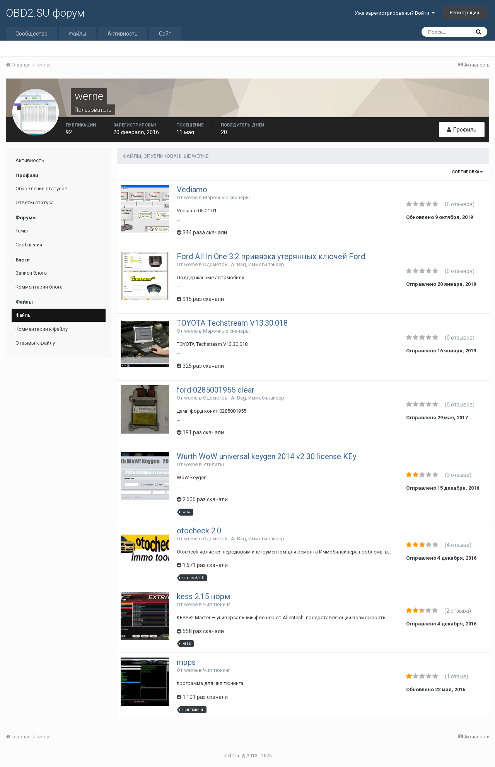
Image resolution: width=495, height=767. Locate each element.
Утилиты (213, 464)
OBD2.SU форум (45, 13)
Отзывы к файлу (35, 343)
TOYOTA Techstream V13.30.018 (232, 323)
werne (191, 197)
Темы (21, 231)
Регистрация (464, 12)
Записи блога (31, 273)
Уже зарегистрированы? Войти (395, 13)
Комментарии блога (39, 287)
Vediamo (192, 189)
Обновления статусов (41, 188)
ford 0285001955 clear (215, 390)
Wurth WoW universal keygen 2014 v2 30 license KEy (266, 456)
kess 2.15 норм (203, 596)
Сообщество (31, 34)
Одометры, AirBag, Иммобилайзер (243, 264)
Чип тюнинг (216, 604)
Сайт (165, 34)
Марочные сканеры (226, 197)
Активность (123, 34)
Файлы (77, 34)
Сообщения (28, 245)
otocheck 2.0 (199, 530)
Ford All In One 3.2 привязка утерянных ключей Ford (271, 256)
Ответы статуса (34, 202)
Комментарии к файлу (41, 329)
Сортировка (467, 172)
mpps (186, 662)
